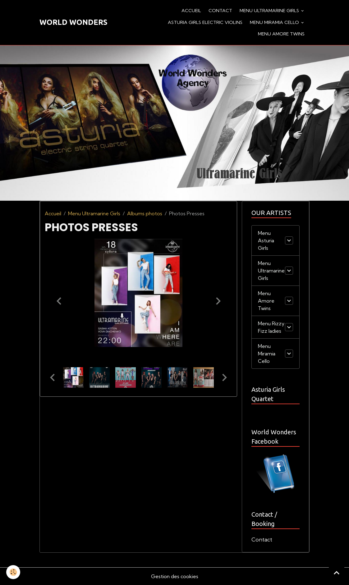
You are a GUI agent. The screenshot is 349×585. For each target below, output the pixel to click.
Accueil (191, 10)
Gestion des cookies (174, 576)
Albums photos (144, 213)
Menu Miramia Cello (275, 22)
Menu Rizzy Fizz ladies (271, 327)
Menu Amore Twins (281, 34)
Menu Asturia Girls (266, 240)
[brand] (73, 22)
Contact (220, 10)
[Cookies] (13, 572)
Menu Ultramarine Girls (270, 10)
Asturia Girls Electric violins (205, 22)
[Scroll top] (336, 572)
